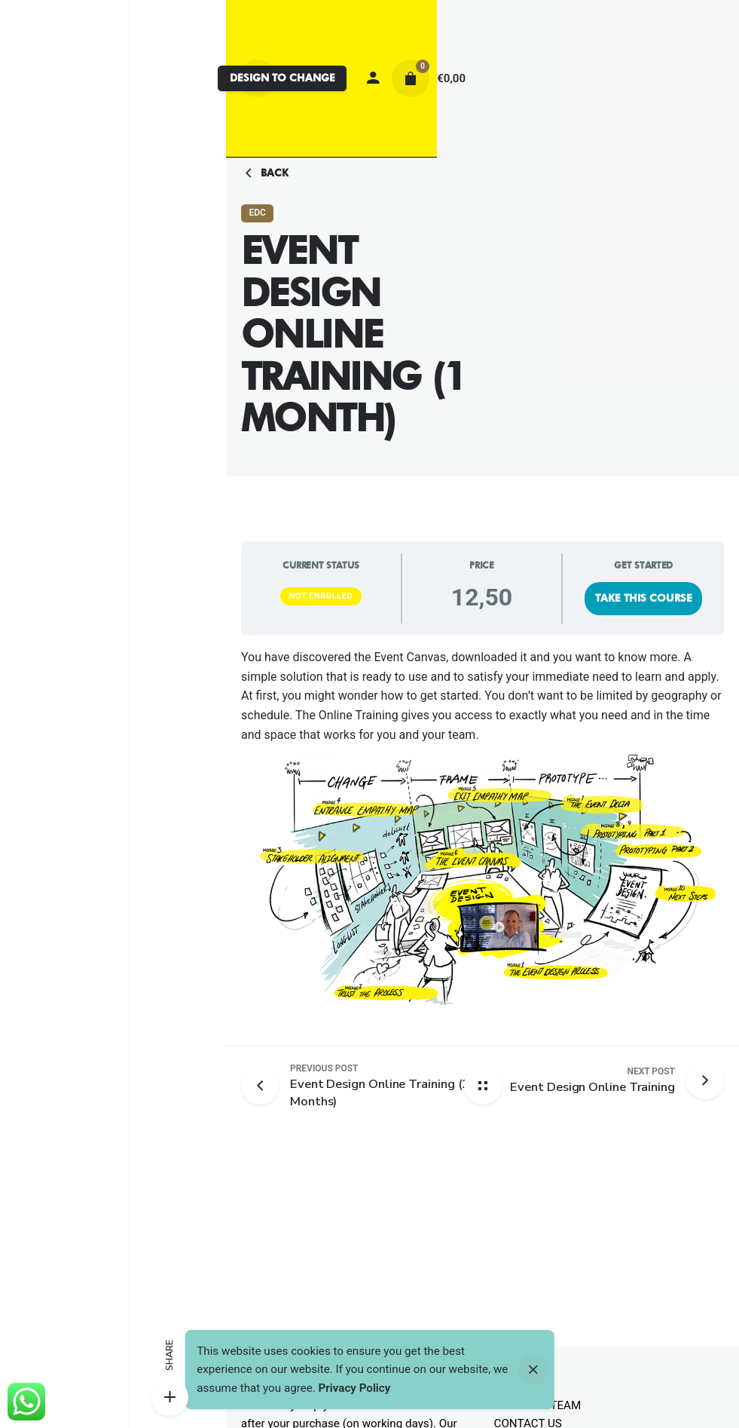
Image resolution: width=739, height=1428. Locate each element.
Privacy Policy (355, 1388)
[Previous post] (265, 1086)
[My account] (373, 78)
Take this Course (643, 598)
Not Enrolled (321, 596)
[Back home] (483, 1086)
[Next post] (592, 1080)
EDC (257, 212)
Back (265, 173)
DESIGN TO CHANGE (282, 78)
